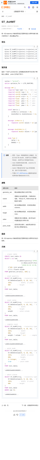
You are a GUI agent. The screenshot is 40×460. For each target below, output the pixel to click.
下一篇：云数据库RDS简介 (30, 415)
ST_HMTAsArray (22, 177)
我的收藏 (33, 29)
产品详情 (19, 29)
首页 (3, 16)
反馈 (22, 425)
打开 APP (34, 2)
